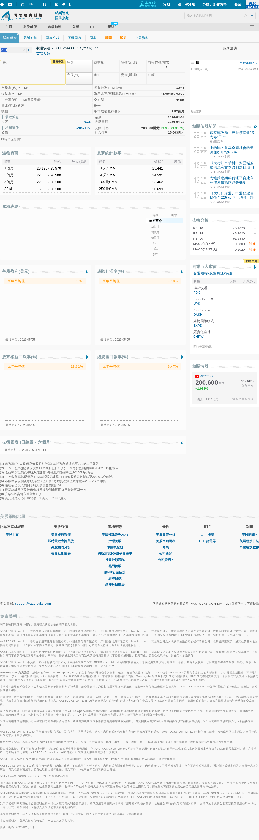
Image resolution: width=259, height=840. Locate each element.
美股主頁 (12, 534)
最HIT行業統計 (114, 572)
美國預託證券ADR (115, 534)
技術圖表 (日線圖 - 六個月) (27, 442)
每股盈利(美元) (16, 271)
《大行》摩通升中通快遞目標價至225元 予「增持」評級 (232, 197)
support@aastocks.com (33, 603)
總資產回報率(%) (112, 357)
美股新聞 (249, 534)
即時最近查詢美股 (61, 541)
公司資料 (165, 560)
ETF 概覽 (207, 534)
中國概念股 (115, 547)
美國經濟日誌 (249, 541)
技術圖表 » (248, 63)
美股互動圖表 (61, 553)
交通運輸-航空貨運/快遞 (213, 273)
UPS (196, 303)
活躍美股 (114, 541)
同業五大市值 (204, 266)
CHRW (198, 336)
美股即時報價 (61, 534)
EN (31, 4)
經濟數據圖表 (115, 585)
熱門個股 (114, 566)
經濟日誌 (114, 578)
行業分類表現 (115, 560)
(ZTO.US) (43, 53)
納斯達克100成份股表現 (115, 553)
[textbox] (11, 50)
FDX (196, 292)
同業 (165, 547)
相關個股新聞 (204, 126)
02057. (206, 376)
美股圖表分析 (61, 547)
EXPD (197, 325)
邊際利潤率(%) (110, 271)
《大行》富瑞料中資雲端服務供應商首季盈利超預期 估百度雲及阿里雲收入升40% (232, 167)
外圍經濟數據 (249, 547)
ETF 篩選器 (207, 541)
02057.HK (82, 128)
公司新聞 (165, 553)
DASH (197, 314)
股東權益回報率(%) (20, 357)
